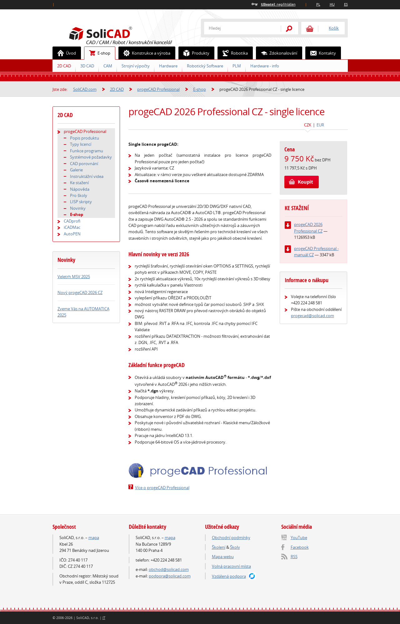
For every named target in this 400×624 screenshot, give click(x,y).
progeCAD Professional (158, 89)
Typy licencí (80, 144)
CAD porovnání (84, 163)
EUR (320, 125)
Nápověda (79, 189)
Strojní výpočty (136, 66)
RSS (294, 556)
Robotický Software (205, 66)
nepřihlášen (278, 4)
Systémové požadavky (91, 157)
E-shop (97, 53)
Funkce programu (86, 151)
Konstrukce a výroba (144, 53)
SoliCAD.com (130, 34)
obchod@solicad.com (169, 569)
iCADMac (72, 227)
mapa (93, 537)
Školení (218, 547)
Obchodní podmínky (231, 537)
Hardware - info (264, 66)
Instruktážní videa (86, 176)
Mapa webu (223, 556)
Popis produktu (84, 138)
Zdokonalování (276, 53)
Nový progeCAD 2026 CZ (80, 292)
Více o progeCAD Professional (162, 487)
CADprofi (72, 221)
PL (318, 4)
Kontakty (321, 53)
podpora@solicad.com (170, 576)
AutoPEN (72, 234)
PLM (236, 66)
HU (332, 4)
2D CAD (64, 66)
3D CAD (87, 66)
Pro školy (78, 195)
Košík (334, 28)
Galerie (76, 170)
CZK (307, 125)
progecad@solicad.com (312, 315)
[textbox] (238, 28)
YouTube (299, 537)
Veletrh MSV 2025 (74, 276)
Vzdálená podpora (229, 576)
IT (103, 617)
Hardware (168, 66)
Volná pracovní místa (231, 566)
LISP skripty (81, 201)
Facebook (300, 547)
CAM (107, 66)
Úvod (64, 53)
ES (346, 4)
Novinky (78, 208)
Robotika (233, 53)
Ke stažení (79, 182)
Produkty (194, 53)
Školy (235, 547)
